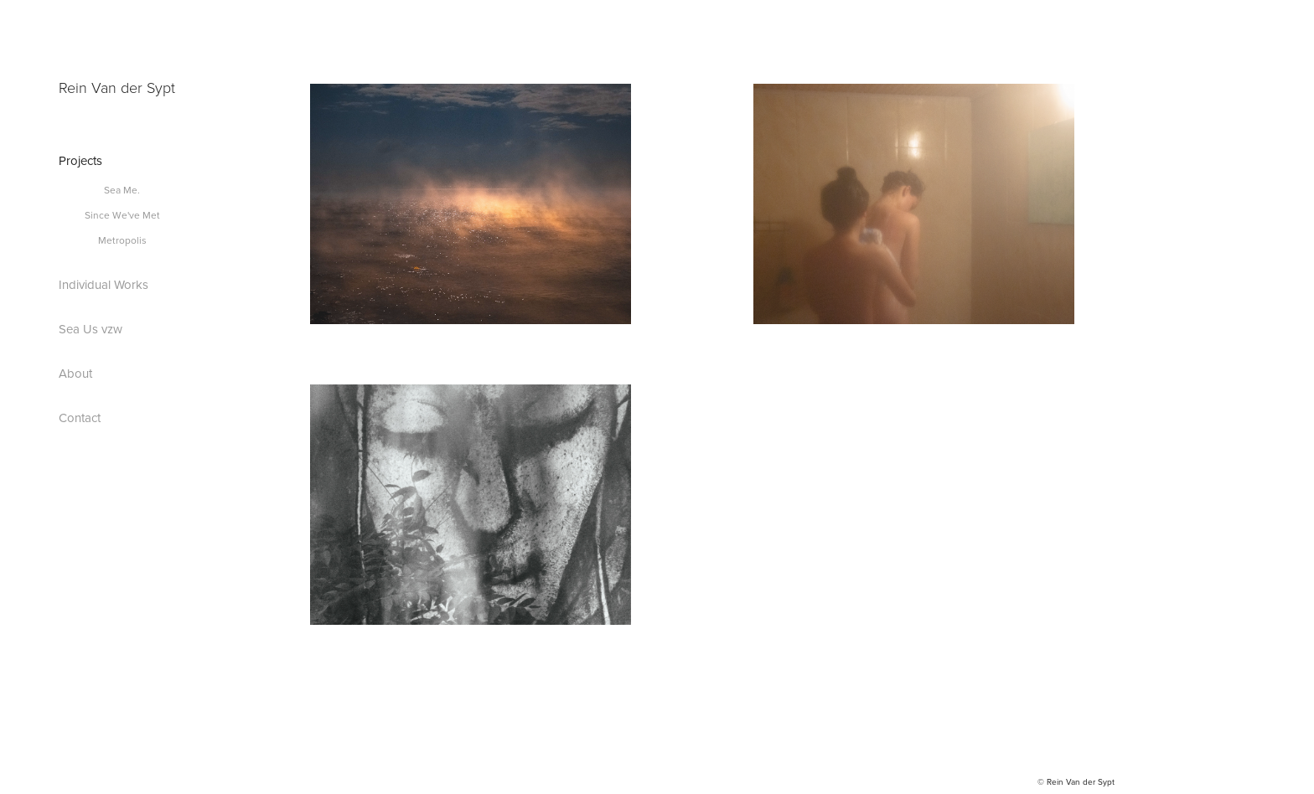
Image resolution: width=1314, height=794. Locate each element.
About (75, 373)
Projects (80, 160)
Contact (80, 417)
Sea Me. (122, 190)
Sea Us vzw (90, 329)
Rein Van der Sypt (117, 87)
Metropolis (122, 240)
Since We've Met (122, 215)
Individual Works (103, 284)
